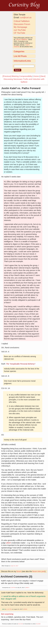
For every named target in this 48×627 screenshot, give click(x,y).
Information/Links (22, 61)
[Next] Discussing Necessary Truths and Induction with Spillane (24, 79)
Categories (19, 51)
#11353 (38, 623)
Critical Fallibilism (22, 21)
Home (36, 76)
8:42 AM (20, 623)
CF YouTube (19, 33)
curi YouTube (20, 30)
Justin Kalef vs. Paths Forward (20, 88)
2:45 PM (12, 587)
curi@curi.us (25, 17)
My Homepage (20, 27)
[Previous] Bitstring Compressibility (17, 76)
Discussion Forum (22, 24)
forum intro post (38, 571)
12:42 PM (9, 609)
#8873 (27, 587)
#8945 (25, 609)
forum (19, 571)
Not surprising (7, 614)
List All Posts (20, 56)
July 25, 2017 (14, 565)
